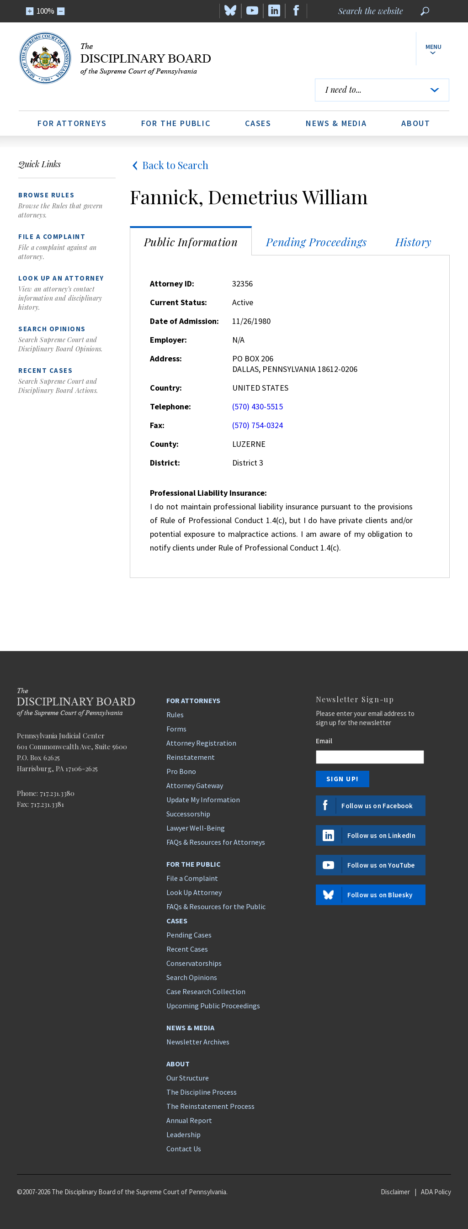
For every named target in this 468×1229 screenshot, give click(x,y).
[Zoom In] (30, 11)
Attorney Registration (201, 743)
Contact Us (183, 1148)
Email (324, 740)
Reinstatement (190, 757)
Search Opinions (191, 977)
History (413, 241)
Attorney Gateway (194, 785)
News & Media (336, 123)
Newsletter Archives (197, 1042)
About (416, 123)
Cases (258, 123)
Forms (176, 729)
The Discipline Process (201, 1092)
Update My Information (203, 799)
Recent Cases (187, 949)
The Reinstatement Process (210, 1106)
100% (45, 11)
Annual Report (189, 1120)
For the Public (176, 123)
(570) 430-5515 (257, 406)
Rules (175, 714)
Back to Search (169, 165)
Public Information (191, 241)
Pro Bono (181, 771)
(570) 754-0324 (257, 425)
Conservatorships (194, 963)
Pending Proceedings (316, 241)
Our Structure (187, 1078)
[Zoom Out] (61, 11)
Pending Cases (189, 935)
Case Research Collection (205, 991)
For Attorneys (71, 123)
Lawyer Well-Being (195, 828)
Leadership (183, 1134)
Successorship (188, 814)
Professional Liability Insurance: (208, 492)
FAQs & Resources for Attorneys (215, 842)
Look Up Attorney (194, 892)
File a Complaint (192, 878)
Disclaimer (395, 1191)
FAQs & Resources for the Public (216, 906)
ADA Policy (436, 1191)
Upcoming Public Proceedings (213, 1005)
